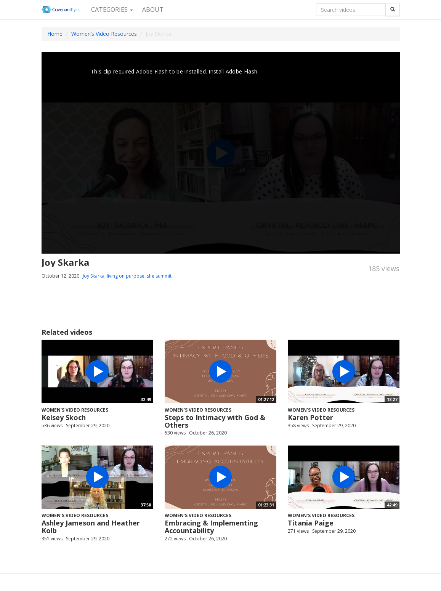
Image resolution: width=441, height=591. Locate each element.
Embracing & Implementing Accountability (211, 526)
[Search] (392, 9)
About (153, 9)
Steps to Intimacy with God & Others (215, 421)
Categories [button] (112, 9)
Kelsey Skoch (64, 417)
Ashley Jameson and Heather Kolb (91, 526)
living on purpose (125, 276)
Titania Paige (311, 522)
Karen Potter (310, 417)
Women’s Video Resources (104, 33)
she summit (159, 276)
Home (55, 33)
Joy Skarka (93, 276)
